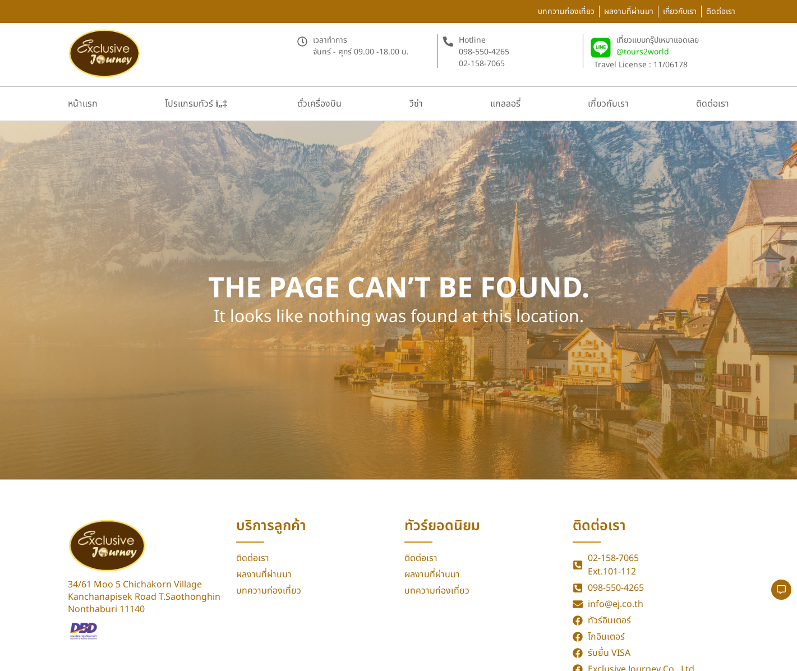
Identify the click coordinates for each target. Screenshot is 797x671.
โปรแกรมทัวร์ (196, 104)
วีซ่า (416, 104)
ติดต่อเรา (712, 104)
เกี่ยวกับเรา (608, 104)
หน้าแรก (83, 104)
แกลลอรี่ (505, 104)
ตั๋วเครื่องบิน (319, 104)
